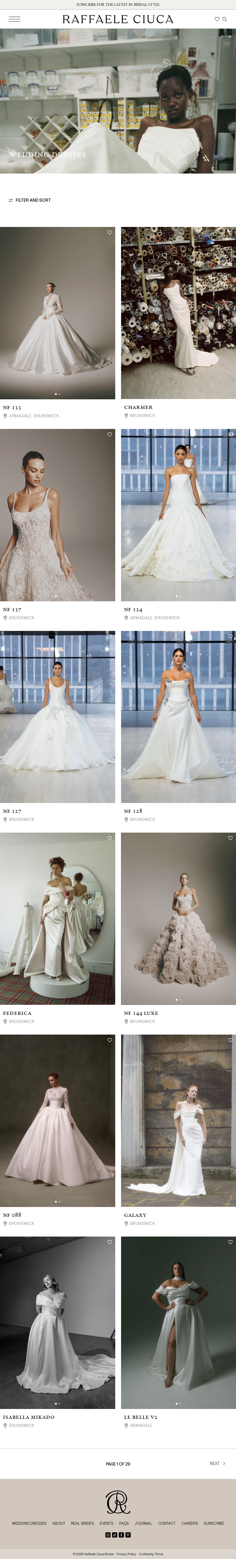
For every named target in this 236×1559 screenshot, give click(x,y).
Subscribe (214, 1523)
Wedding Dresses (29, 1523)
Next (218, 1463)
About (58, 1523)
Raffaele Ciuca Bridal (98, 1554)
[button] (56, 394)
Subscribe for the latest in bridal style (118, 4)
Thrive (159, 1554)
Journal (143, 1523)
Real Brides (82, 1523)
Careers (190, 1523)
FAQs (124, 1523)
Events (106, 1523)
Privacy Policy (126, 1554)
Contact (167, 1523)
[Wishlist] (217, 19)
